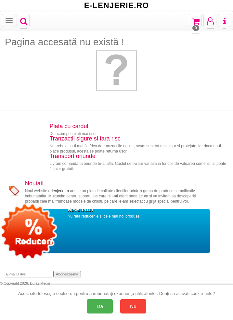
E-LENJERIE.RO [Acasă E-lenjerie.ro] (116, 5)
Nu (133, 306)
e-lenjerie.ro (58, 191)
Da (100, 306)
